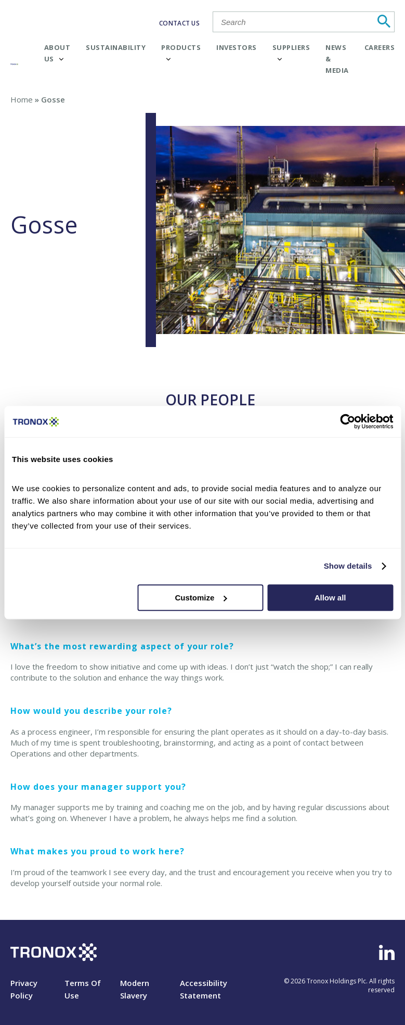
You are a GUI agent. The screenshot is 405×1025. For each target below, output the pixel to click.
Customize (201, 597)
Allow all (330, 597)
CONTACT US (179, 23)
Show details (348, 565)
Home (21, 99)
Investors (236, 47)
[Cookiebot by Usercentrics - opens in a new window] (347, 421)
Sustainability (116, 47)
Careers (379, 47)
